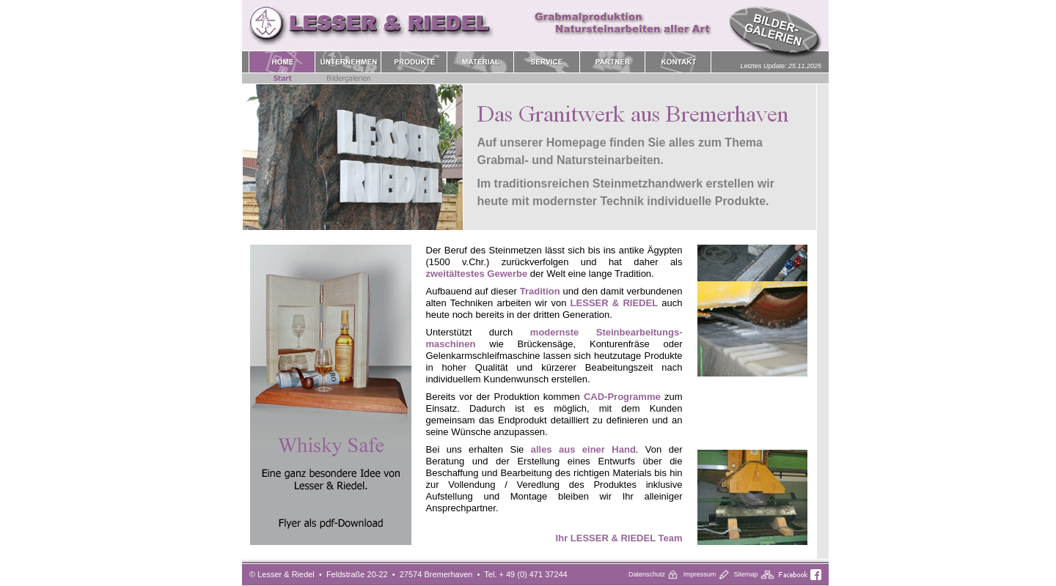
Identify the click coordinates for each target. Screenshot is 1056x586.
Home (535, 316)
